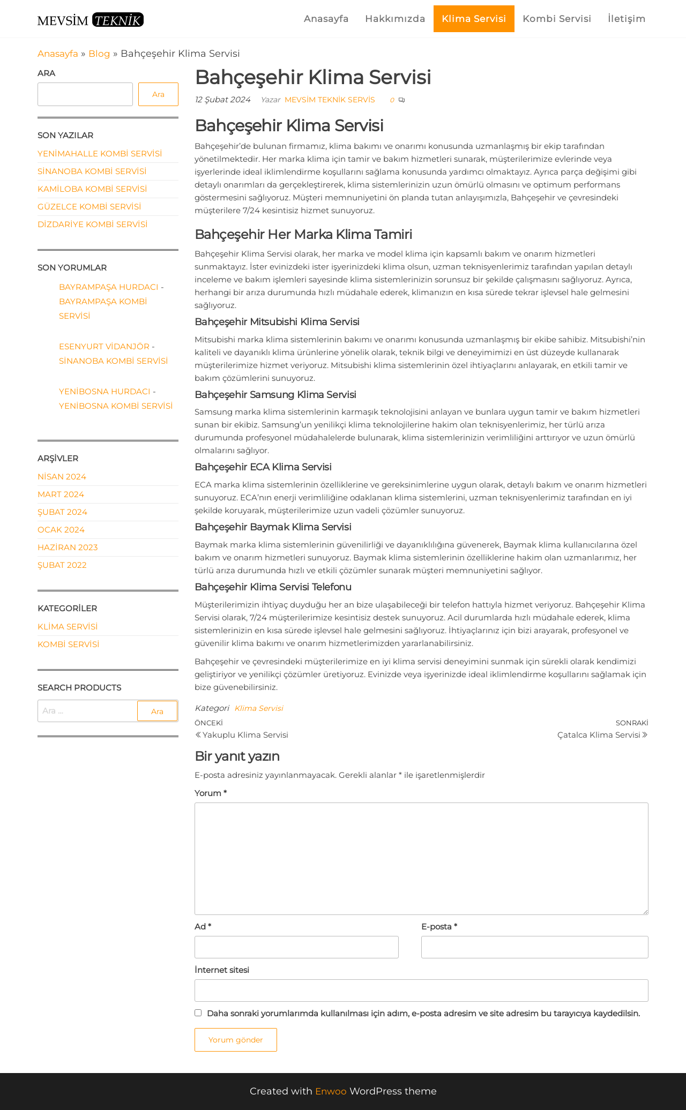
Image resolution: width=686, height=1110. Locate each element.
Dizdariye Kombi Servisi (93, 224)
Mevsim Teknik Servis (330, 99)
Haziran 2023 (68, 547)
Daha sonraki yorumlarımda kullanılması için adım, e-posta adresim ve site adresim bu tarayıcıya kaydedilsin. (423, 1013)
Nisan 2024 (62, 476)
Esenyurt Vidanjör (104, 346)
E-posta (439, 926)
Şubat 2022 (62, 565)
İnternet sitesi (222, 970)
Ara (46, 73)
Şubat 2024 (62, 512)
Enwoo (330, 1091)
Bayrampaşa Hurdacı (109, 287)
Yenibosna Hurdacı (105, 391)
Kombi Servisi (557, 18)
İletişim (627, 18)
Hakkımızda (395, 18)
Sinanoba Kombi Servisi (92, 171)
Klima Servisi (474, 18)
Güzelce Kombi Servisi (89, 206)
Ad (203, 926)
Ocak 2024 (61, 529)
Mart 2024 (61, 494)
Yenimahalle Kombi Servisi (100, 153)
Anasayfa (326, 18)
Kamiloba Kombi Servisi (92, 189)
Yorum (211, 793)
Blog (103, 53)
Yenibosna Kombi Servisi (116, 406)
